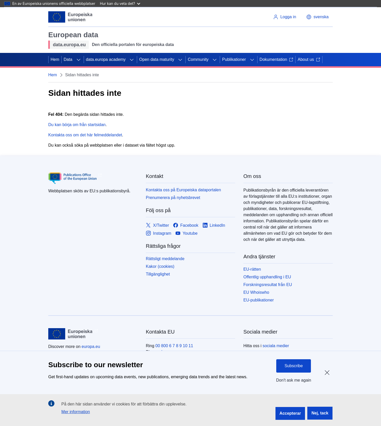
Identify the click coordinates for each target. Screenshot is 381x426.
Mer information (75, 412)
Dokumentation (276, 59)
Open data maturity (156, 59)
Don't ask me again (293, 380)
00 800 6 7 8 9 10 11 (174, 346)
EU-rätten (252, 269)
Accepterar (290, 413)
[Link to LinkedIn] (214, 225)
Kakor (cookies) (160, 266)
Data (68, 59)
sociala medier (276, 346)
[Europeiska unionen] (70, 17)
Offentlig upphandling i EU (267, 277)
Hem (55, 59)
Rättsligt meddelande (165, 259)
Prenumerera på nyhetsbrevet (173, 197)
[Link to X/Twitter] (157, 225)
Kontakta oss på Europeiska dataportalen (183, 190)
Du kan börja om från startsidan (77, 124)
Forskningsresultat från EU (267, 284)
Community (198, 59)
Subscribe (293, 366)
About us (309, 59)
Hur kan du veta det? (120, 3)
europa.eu (91, 346)
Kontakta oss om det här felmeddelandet (85, 135)
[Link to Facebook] (185, 225)
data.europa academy (106, 59)
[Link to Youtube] (186, 233)
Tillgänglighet (158, 274)
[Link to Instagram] (158, 233)
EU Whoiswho (256, 292)
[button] (317, 17)
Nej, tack (319, 413)
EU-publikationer (258, 300)
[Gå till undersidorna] (78, 59)
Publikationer (234, 59)
